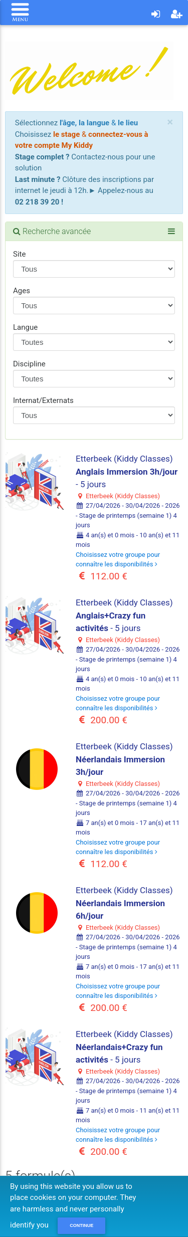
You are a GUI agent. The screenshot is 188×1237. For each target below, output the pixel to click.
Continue (81, 1225)
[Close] (170, 122)
